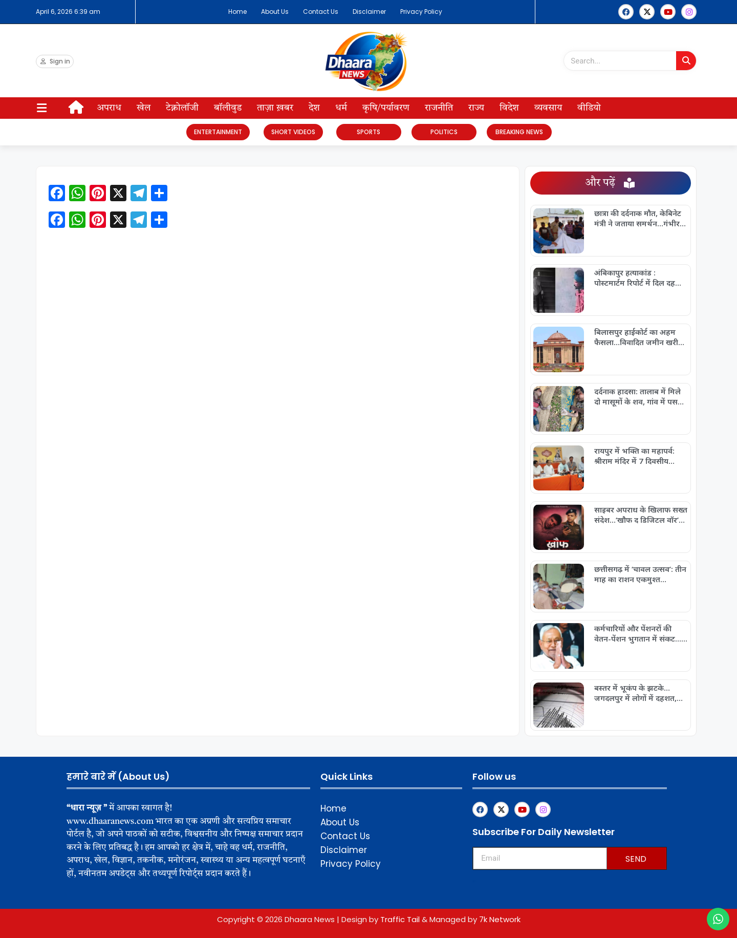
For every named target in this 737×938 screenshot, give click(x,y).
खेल (143, 108)
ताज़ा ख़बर (275, 108)
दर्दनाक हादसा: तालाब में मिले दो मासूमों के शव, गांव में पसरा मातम (638, 396)
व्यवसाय (548, 108)
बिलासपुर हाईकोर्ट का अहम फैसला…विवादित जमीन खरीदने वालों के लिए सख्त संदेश (640, 337)
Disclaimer (369, 11)
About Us (275, 11)
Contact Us (320, 11)
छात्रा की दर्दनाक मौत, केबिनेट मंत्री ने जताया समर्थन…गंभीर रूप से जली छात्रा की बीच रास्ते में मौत (639, 218)
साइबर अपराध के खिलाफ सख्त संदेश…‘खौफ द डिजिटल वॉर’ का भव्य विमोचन (640, 514)
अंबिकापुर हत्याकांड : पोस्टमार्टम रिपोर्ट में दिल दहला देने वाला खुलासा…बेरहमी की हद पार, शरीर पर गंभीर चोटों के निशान (640, 277)
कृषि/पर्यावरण (385, 108)
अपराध (109, 108)
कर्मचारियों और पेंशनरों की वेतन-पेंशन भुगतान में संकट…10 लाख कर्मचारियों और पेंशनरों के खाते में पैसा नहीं (637, 633)
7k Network (500, 919)
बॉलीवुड (228, 108)
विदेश (509, 108)
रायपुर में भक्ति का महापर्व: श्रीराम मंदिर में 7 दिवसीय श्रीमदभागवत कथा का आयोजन (640, 455)
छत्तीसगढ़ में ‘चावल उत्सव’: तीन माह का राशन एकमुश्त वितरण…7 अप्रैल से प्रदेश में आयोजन (640, 574)
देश (314, 108)
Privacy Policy (421, 11)
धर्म (341, 108)
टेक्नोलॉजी (182, 108)
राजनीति (439, 108)
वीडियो (589, 108)
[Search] (686, 60)
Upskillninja (473, 882)
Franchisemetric (474, 881)
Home (237, 11)
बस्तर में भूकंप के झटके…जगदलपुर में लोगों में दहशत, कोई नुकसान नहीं (635, 693)
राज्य (476, 108)
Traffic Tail (400, 919)
